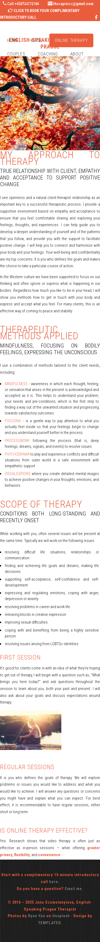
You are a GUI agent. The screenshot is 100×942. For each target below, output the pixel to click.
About (77, 54)
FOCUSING (14, 420)
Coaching (48, 54)
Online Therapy (71, 40)
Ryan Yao (36, 915)
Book (36, 40)
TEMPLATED (49, 922)
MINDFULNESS (16, 383)
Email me (73, 888)
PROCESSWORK (19, 440)
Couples (16, 54)
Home (12, 40)
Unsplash (61, 915)
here (53, 881)
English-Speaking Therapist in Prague (38, 3)
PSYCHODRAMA (17, 454)
